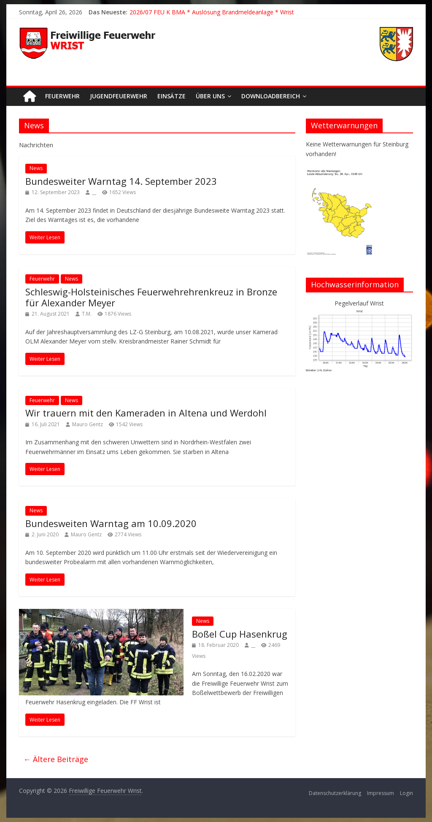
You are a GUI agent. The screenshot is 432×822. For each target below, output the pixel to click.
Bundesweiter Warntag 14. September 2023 (121, 181)
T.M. (87, 313)
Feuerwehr (62, 96)
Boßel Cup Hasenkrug (239, 633)
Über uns (210, 96)
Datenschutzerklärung (335, 793)
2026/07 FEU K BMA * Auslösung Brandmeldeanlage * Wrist (212, 12)
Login (406, 793)
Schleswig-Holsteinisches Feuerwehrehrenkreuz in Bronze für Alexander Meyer (151, 297)
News (36, 168)
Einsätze (171, 96)
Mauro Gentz (87, 424)
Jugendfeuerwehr (118, 96)
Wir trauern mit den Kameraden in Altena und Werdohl (146, 412)
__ (94, 192)
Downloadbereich (270, 96)
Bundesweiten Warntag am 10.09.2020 (111, 523)
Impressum (380, 793)
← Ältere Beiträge (55, 759)
